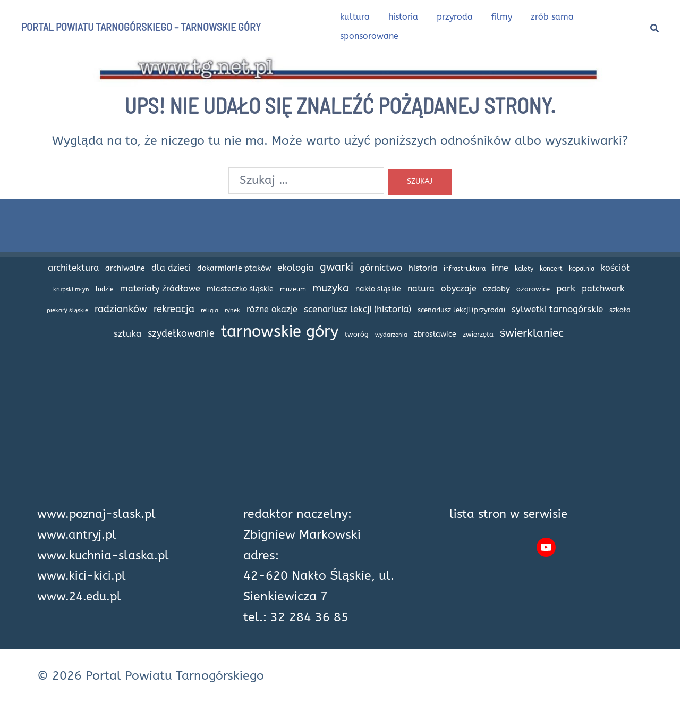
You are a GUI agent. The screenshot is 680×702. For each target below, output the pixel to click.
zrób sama (552, 17)
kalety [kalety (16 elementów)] (524, 268)
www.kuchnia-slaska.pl (106, 555)
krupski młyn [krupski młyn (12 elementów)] (71, 289)
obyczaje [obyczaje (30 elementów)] (459, 288)
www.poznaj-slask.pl (99, 514)
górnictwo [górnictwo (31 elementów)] (381, 268)
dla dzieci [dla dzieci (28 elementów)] (171, 268)
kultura (355, 17)
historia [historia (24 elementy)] (423, 268)
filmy (501, 17)
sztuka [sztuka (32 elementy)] (127, 334)
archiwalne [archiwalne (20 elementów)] (125, 268)
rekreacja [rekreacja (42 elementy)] (174, 309)
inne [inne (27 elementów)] (500, 268)
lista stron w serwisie (511, 514)
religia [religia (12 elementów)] (209, 310)
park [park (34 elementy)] (565, 288)
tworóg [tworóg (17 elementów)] (357, 334)
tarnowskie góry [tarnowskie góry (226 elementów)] (279, 331)
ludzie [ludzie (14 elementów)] (105, 289)
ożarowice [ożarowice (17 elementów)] (532, 289)
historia (403, 17)
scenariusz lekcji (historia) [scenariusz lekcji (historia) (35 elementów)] (357, 309)
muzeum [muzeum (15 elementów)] (293, 289)
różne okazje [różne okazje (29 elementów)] (272, 309)
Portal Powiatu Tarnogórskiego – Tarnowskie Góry (141, 26)
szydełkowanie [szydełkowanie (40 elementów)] (181, 333)
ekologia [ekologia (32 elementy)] (295, 268)
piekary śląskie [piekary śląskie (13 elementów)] (67, 310)
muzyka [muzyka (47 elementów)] (330, 288)
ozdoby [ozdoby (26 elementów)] (496, 289)
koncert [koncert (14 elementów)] (551, 268)
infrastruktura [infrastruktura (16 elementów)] (465, 268)
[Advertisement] (340, 429)
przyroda (455, 17)
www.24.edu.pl (81, 596)
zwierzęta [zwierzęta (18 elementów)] (478, 334)
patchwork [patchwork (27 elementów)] (603, 289)
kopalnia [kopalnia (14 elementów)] (581, 268)
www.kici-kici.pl (84, 576)
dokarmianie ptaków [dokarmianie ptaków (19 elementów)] (234, 268)
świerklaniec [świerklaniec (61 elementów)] (532, 333)
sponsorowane (369, 36)
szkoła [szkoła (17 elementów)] (620, 310)
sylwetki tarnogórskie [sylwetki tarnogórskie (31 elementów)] (557, 309)
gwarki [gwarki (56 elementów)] (336, 267)
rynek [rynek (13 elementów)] (232, 310)
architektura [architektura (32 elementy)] (73, 268)
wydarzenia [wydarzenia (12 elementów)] (391, 334)
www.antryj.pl (78, 535)
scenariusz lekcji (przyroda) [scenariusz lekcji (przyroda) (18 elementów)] (461, 310)
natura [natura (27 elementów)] (421, 289)
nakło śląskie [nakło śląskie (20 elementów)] (378, 289)
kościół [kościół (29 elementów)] (615, 268)
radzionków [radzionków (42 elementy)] (121, 309)
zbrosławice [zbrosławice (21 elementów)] (435, 334)
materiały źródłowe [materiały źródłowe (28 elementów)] (160, 288)
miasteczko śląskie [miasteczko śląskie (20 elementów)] (240, 289)
